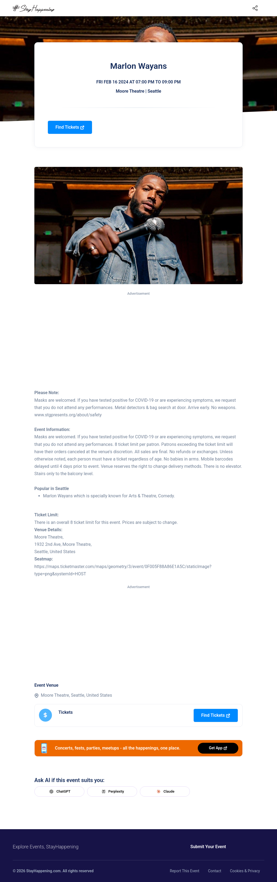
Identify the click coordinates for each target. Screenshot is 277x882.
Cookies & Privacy (245, 871)
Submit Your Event (208, 846)
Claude (164, 791)
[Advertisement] (138, 337)
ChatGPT (59, 791)
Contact (214, 871)
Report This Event (184, 871)
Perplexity (112, 791)
